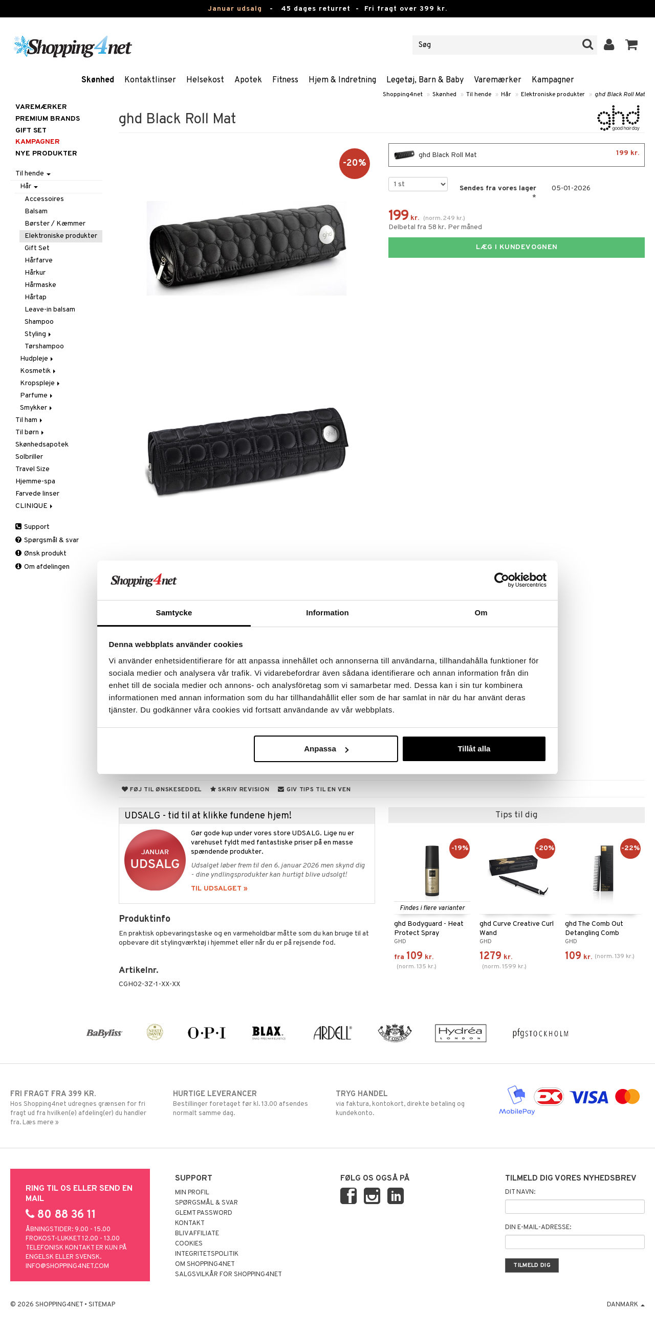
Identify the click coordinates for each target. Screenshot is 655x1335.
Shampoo (39, 322)
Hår (506, 95)
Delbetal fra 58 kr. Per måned (435, 227)
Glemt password (203, 1213)
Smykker (37, 408)
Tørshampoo (44, 346)
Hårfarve (39, 260)
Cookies (189, 1244)
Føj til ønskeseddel (162, 790)
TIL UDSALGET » (219, 888)
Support (32, 527)
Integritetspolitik (206, 1254)
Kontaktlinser (150, 80)
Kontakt (190, 1223)
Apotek (248, 80)
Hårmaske (40, 285)
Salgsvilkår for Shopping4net (228, 1275)
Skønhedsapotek (42, 444)
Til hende (478, 95)
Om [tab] (480, 612)
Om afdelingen (42, 567)
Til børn (30, 432)
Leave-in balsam (50, 309)
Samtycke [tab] (174, 612)
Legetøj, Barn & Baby (425, 80)
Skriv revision (239, 790)
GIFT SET (31, 130)
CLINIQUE (34, 506)
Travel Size (32, 469)
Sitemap (102, 1305)
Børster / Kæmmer (55, 223)
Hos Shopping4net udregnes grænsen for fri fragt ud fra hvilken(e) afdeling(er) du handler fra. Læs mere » (83, 1108)
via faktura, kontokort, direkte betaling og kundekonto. (409, 1103)
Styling (39, 334)
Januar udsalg (235, 9)
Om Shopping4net (205, 1264)
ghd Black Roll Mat (620, 95)
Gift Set (37, 248)
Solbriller (29, 457)
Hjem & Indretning (342, 80)
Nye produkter (46, 153)
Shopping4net (403, 95)
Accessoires (44, 199)
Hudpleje (37, 358)
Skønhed (97, 80)
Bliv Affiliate (197, 1234)
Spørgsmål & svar (47, 540)
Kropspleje (40, 383)
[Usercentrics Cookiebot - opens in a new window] (502, 580)
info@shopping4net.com (67, 1266)
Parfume (37, 395)
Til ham (29, 420)
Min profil (192, 1193)
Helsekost (205, 80)
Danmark (626, 1305)
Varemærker (497, 80)
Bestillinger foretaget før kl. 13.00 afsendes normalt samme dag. (246, 1103)
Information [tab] (327, 612)
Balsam (36, 211)
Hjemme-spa (35, 481)
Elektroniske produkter (553, 95)
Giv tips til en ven (314, 790)
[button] (631, 45)
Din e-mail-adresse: (538, 1227)
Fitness (285, 80)
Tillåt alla (473, 748)
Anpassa (326, 748)
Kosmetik (38, 371)
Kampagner (553, 80)
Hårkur (35, 273)
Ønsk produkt (41, 553)
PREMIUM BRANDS (47, 119)
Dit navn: (520, 1192)
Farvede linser (37, 494)
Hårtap (36, 297)
